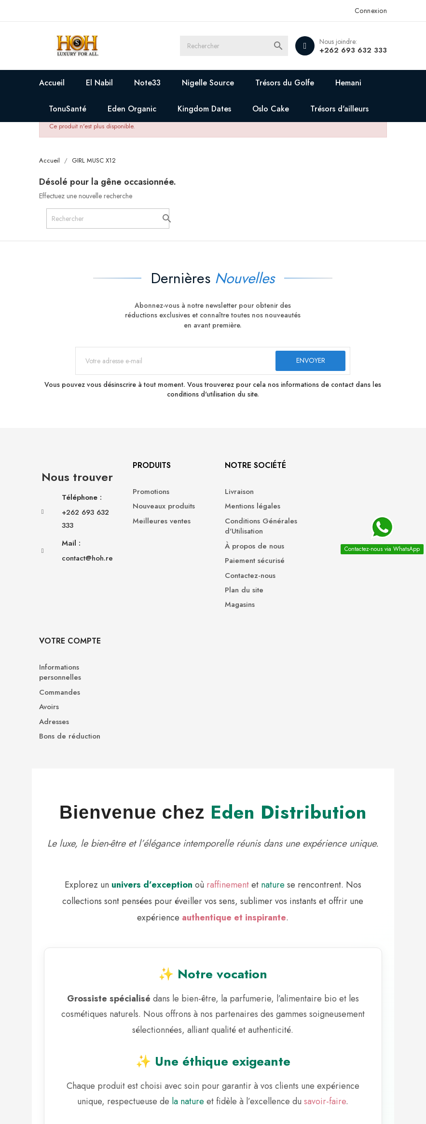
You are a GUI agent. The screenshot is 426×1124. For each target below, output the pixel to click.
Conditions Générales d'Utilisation (256, 527)
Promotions (148, 492)
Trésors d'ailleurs (340, 108)
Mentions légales (248, 507)
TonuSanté (68, 108)
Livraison (234, 492)
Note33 (148, 82)
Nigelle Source (208, 82)
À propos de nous (250, 547)
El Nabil (99, 82)
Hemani (349, 82)
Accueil (52, 82)
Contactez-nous (245, 576)
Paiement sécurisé (250, 561)
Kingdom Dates (205, 108)
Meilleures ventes (159, 522)
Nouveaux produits (161, 507)
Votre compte (341, 466)
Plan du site (239, 591)
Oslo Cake (271, 108)
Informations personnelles (332, 497)
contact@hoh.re (87, 571)
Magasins (235, 606)
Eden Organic (132, 108)
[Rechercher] (235, 46)
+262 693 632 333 (353, 50)
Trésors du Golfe (285, 82)
